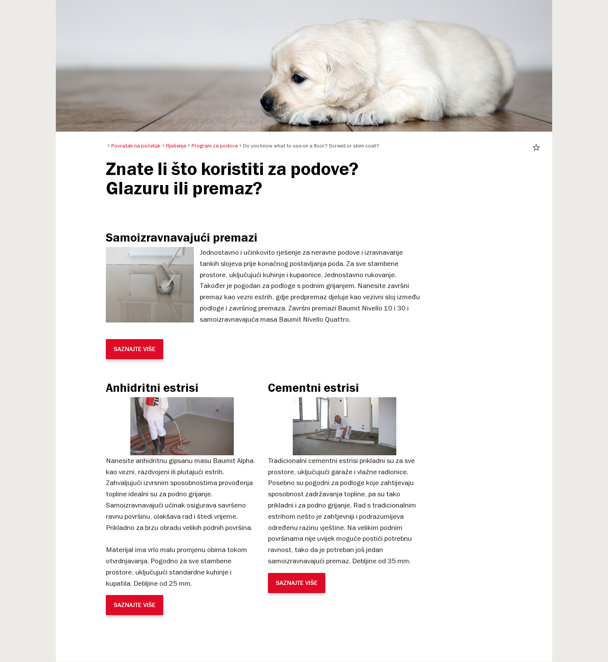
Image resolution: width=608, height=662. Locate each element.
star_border (536, 147)
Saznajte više (134, 349)
